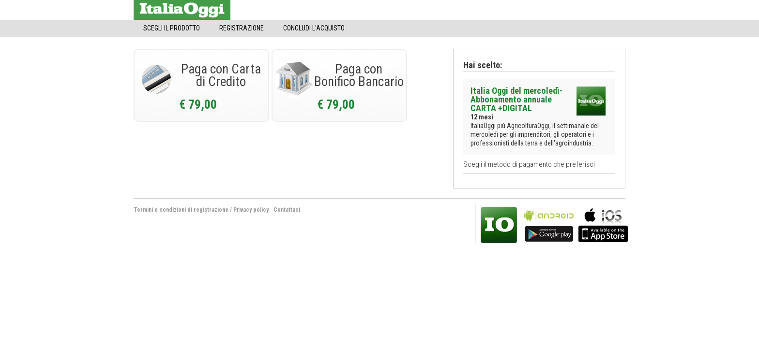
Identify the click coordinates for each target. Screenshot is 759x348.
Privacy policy (251, 209)
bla (549, 224)
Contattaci (286, 209)
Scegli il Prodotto (171, 28)
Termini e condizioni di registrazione (181, 209)
